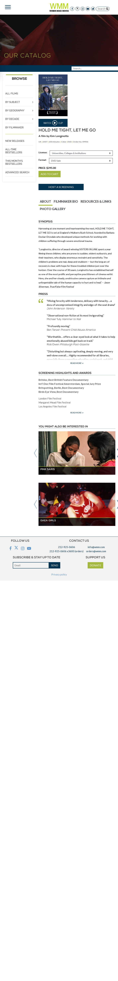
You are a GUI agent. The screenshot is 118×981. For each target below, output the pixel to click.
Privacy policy (59, 574)
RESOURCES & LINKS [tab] (96, 201)
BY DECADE (12, 119)
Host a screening (61, 186)
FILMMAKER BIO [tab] (66, 201)
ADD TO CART (49, 174)
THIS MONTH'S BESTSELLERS (14, 162)
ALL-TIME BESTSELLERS (13, 151)
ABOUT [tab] (45, 201)
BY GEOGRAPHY (14, 110)
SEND (54, 565)
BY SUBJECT (12, 102)
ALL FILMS (11, 93)
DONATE (95, 565)
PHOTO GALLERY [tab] (52, 209)
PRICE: (47, 167)
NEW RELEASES (14, 140)
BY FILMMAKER (14, 127)
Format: (42, 160)
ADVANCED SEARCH (17, 172)
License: (43, 152)
